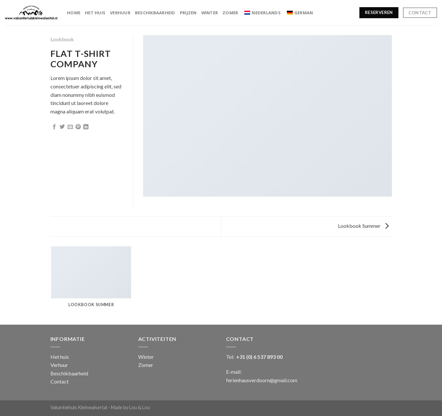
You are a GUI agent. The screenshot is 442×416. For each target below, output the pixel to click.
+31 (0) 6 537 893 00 (259, 357)
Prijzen (188, 13)
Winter (209, 13)
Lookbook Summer (363, 226)
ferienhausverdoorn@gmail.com (261, 380)
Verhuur (120, 13)
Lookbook (62, 39)
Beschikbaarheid (155, 13)
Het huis (95, 13)
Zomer (230, 13)
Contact (59, 381)
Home (73, 13)
